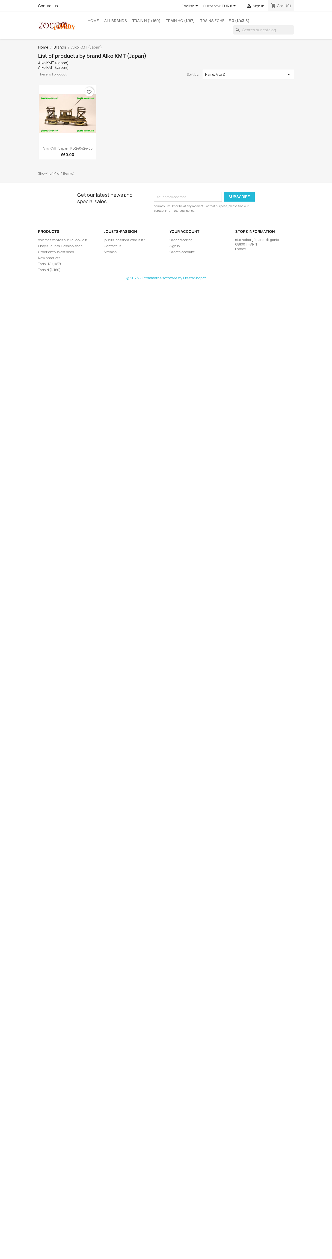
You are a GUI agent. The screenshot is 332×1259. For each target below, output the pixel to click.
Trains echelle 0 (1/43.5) (224, 20)
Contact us (48, 5)
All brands (115, 20)
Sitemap (110, 252)
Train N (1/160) (146, 20)
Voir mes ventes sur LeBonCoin (62, 240)
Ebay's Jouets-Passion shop (60, 246)
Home (93, 20)
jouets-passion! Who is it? (124, 240)
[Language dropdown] (190, 6)
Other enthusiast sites (56, 252)
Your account (184, 231)
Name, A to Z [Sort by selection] (248, 74)
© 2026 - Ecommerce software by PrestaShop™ (166, 278)
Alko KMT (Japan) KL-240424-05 (67, 148)
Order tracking (181, 240)
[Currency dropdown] (229, 6)
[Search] (263, 30)
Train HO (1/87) (180, 20)
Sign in (174, 246)
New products (49, 258)
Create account (182, 252)
